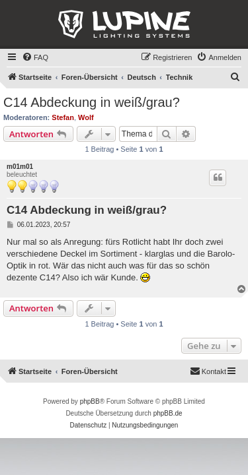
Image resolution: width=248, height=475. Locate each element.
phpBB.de (168, 413)
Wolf (86, 117)
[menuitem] (35, 57)
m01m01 (20, 166)
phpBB (90, 401)
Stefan (63, 117)
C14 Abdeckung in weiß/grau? (91, 102)
